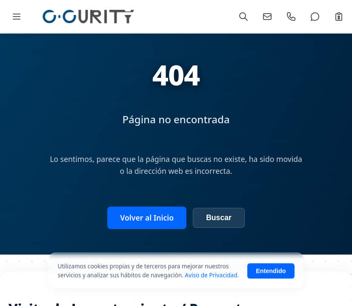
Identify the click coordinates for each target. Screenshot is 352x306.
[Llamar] (291, 16)
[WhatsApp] (315, 16)
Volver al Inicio (147, 217)
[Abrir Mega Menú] (16, 16)
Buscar (219, 217)
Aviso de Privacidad (211, 283)
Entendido (271, 279)
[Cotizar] (339, 16)
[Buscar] (243, 16)
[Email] (267, 16)
